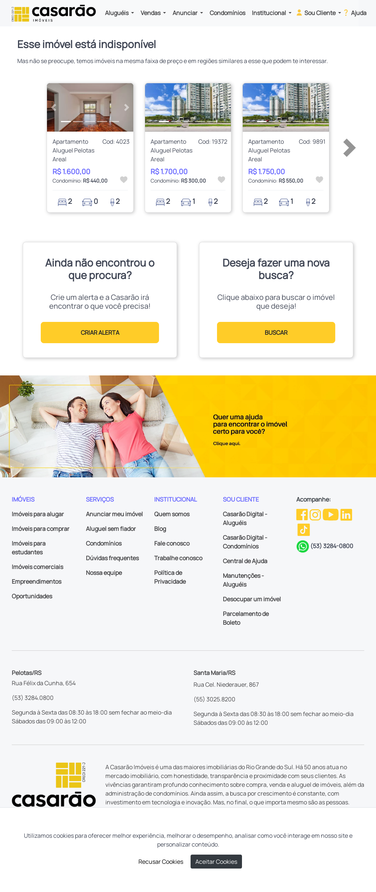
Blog (160, 529)
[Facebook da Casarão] (302, 514)
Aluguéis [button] (117, 13)
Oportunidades (32, 596)
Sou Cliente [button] (316, 12)
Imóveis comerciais (37, 567)
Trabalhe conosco (178, 558)
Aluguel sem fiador (111, 529)
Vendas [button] (151, 13)
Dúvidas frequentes (112, 558)
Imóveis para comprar (40, 529)
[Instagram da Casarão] (316, 514)
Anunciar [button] (186, 13)
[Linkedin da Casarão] (346, 514)
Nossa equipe (104, 573)
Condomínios (227, 13)
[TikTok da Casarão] (303, 529)
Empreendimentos (36, 581)
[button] (53, 107)
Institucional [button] (269, 13)
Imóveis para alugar (38, 514)
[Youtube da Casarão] (331, 514)
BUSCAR (276, 332)
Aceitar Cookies (216, 862)
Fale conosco (171, 543)
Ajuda (354, 12)
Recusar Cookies (160, 862)
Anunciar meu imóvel (114, 514)
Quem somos (171, 514)
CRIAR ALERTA (100, 332)
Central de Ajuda (245, 561)
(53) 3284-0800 (331, 546)
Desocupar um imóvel (252, 599)
